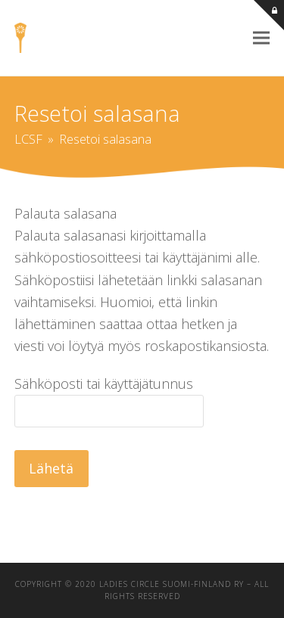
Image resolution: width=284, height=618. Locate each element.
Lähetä (51, 468)
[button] (261, 37)
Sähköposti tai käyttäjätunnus (103, 383)
